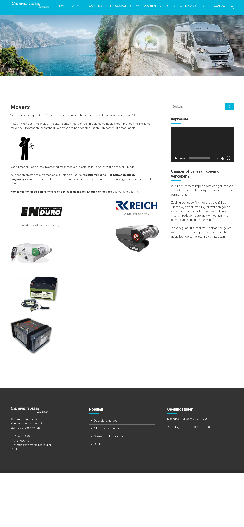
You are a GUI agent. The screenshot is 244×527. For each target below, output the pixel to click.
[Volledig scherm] (228, 158)
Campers (95, 6)
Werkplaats (188, 6)
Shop (205, 6)
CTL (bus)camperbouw (123, 6)
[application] (202, 144)
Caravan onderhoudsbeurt (110, 436)
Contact (220, 6)
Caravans (77, 6)
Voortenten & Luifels (159, 6)
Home (62, 6)
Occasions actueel (106, 420)
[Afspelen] (176, 158)
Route (15, 449)
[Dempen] (222, 158)
